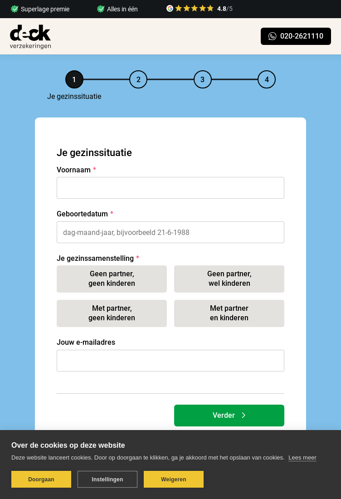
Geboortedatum (82, 214)
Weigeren (173, 479)
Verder (231, 415)
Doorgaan (41, 479)
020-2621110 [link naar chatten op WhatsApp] (295, 36)
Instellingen (107, 479)
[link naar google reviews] (199, 9)
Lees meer (302, 457)
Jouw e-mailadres (86, 342)
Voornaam (74, 170)
